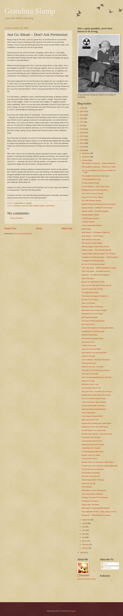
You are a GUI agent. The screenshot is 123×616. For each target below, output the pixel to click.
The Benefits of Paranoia (91, 473)
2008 (82, 553)
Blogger (73, 611)
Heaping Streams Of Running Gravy (95, 190)
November (86, 157)
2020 (82, 111)
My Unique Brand (88, 324)
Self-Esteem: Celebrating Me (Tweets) (96, 508)
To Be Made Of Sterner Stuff (92, 416)
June (84, 530)
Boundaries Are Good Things (92, 314)
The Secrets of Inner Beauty (92, 243)
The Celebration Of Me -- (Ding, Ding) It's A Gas (99, 512)
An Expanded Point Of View (92, 441)
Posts (104, 564)
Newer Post (10, 228)
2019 (82, 115)
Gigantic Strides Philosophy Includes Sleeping (98, 204)
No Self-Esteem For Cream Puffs (94, 430)
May (84, 534)
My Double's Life (88, 342)
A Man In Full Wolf (88, 356)
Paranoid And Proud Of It (91, 476)
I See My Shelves (88, 222)
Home (39, 228)
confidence (17, 206)
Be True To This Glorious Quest (93, 264)
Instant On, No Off (88, 483)
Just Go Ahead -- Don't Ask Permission (96, 360)
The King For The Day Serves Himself (95, 370)
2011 (82, 143)
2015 (82, 129)
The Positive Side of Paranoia (92, 469)
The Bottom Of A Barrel (90, 501)
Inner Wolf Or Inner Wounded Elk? (94, 353)
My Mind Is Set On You (90, 384)
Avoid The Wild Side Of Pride (92, 289)
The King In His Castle (90, 374)
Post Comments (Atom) (23, 234)
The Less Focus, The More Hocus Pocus (96, 391)
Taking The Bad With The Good (93, 406)
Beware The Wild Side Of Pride (93, 282)
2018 (82, 118)
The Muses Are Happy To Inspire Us (95, 296)
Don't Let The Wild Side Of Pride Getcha (96, 285)
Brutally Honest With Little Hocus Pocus (96, 395)
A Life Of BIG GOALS (89, 459)
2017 (82, 122)
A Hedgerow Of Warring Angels (93, 261)
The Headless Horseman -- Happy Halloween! (98, 163)
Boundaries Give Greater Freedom (94, 310)
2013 (82, 136)
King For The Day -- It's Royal (92, 367)
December (86, 153)
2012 (82, 140)
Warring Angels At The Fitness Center (95, 247)
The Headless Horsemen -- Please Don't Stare (99, 167)
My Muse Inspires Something (92, 307)
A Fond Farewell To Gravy (91, 179)
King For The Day (88, 381)
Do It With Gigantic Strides (91, 201)
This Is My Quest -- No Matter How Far (96, 271)
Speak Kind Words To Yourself (93, 445)
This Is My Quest (88, 278)
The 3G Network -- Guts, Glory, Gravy (95, 186)
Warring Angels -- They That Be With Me (96, 250)
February (85, 544)
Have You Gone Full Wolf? (91, 349)
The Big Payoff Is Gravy (90, 183)
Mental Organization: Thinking (93, 480)
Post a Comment (16, 218)
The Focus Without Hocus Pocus (94, 399)
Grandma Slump (29, 11)
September (86, 520)
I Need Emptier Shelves (90, 218)
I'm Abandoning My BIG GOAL (93, 452)
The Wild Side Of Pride (90, 292)
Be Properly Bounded (89, 317)
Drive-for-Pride (27, 206)
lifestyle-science (39, 206)
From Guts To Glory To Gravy (92, 194)
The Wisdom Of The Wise (91, 437)
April (84, 537)
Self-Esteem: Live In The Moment (94, 490)
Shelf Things (86, 229)
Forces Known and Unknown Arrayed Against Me (99, 466)
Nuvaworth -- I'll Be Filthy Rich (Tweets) (96, 515)
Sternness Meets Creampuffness (94, 409)
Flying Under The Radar (90, 505)
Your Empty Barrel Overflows (92, 494)
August (85, 523)
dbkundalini (84, 576)
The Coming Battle (88, 413)
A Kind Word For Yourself (91, 448)
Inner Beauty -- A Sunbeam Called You (96, 232)
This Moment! (87, 487)
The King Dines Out (89, 363)
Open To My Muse (88, 303)
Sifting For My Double (90, 335)
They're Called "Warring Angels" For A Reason (98, 254)
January (85, 548)
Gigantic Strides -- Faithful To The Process (97, 208)
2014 (82, 133)
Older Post (66, 228)
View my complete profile (87, 579)
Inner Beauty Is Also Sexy (91, 240)
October (85, 160)
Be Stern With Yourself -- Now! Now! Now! (97, 434)
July (83, 527)
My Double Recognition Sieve (92, 338)
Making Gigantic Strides (90, 215)
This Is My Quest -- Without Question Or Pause (99, 268)
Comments (106, 568)
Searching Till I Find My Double (93, 331)
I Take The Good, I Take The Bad (94, 402)
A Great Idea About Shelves (92, 225)
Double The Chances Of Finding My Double (98, 328)
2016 (82, 126)
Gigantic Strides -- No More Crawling (95, 211)
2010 (82, 147)
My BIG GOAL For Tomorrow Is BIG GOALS (98, 462)
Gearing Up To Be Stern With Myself (95, 427)
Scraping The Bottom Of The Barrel (94, 497)
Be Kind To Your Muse (90, 300)
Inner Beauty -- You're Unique (92, 236)
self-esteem (50, 206)
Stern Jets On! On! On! (90, 420)
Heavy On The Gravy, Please (92, 197)
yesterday (30, 40)
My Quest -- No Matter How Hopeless (95, 275)
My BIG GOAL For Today (91, 455)
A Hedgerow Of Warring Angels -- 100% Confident (100, 257)
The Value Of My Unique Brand (93, 321)
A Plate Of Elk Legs (89, 345)
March (84, 541)
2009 (82, 150)
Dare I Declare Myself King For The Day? (97, 377)
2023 (82, 108)
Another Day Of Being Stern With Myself (96, 423)
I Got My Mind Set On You (91, 388)
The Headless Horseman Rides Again (95, 176)
